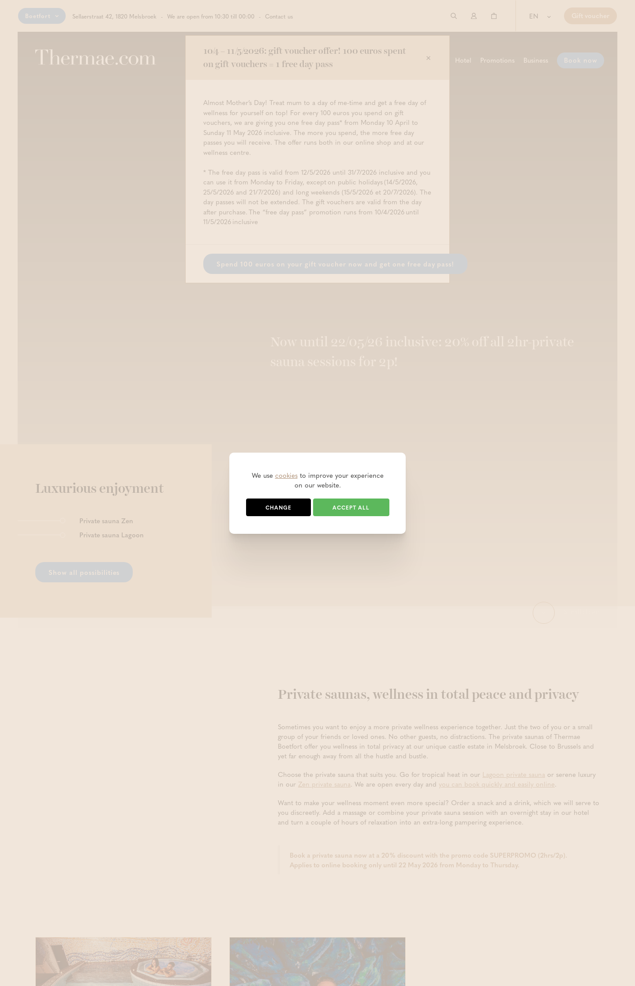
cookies (286, 475)
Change (278, 507)
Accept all (351, 507)
